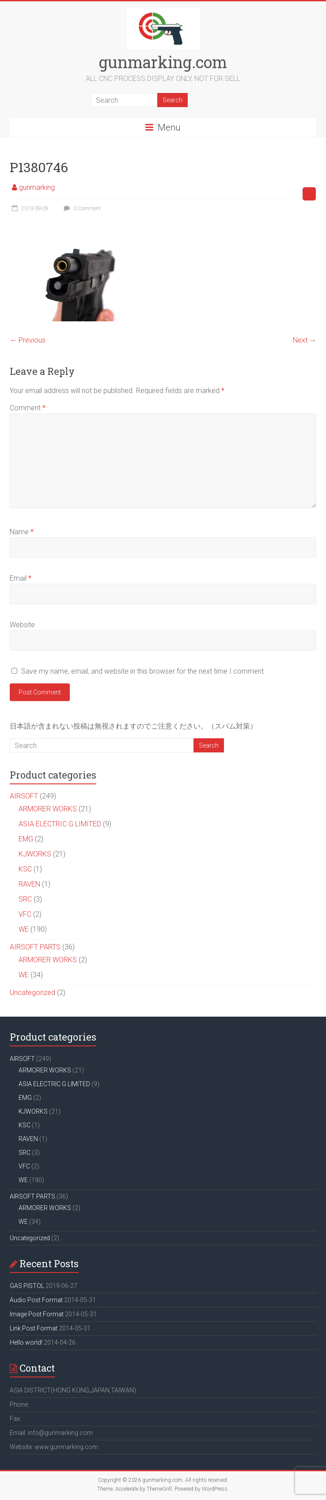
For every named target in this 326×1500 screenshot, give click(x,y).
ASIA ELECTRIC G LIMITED (60, 824)
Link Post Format (33, 1328)
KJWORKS (35, 854)
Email (20, 578)
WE (24, 929)
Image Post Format (37, 1314)
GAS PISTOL (27, 1285)
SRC (25, 899)
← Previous (27, 340)
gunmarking (37, 187)
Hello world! (26, 1342)
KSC (25, 869)
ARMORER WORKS (48, 809)
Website (22, 625)
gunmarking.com (163, 62)
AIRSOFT (24, 796)
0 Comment (81, 208)
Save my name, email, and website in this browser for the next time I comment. (143, 671)
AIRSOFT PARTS (35, 947)
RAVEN (29, 884)
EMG (26, 839)
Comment (27, 408)
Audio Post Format (36, 1299)
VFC (25, 914)
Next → (304, 340)
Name (22, 532)
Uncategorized (32, 992)
